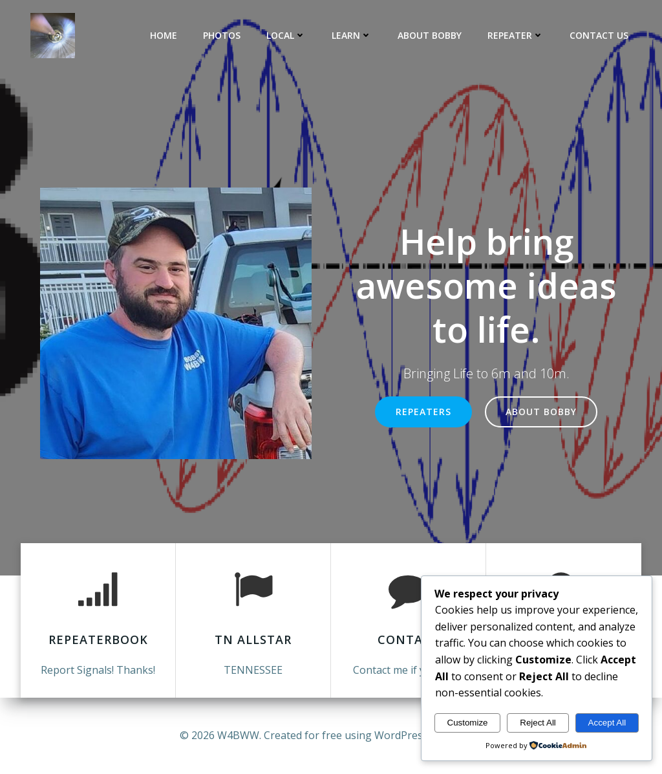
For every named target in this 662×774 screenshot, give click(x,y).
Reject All (538, 722)
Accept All (607, 722)
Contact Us (599, 35)
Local (286, 35)
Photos (221, 35)
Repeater (515, 35)
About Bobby (430, 35)
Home (163, 35)
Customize (467, 722)
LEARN (352, 35)
